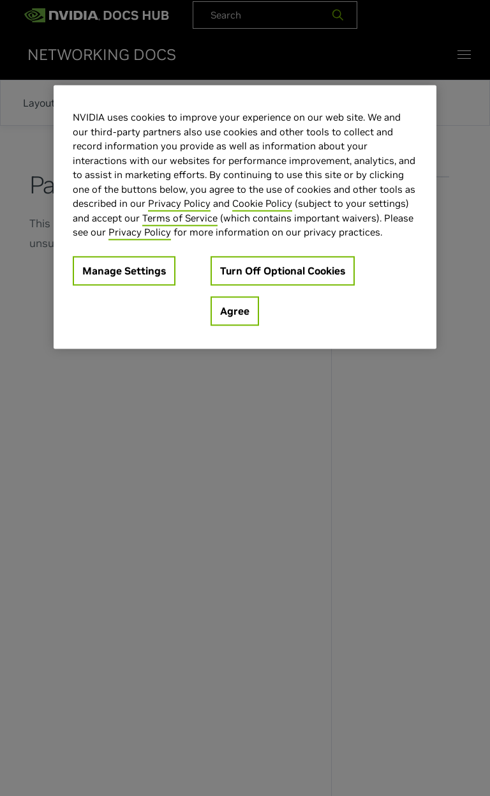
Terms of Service (180, 218)
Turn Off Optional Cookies (282, 270)
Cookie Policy (262, 203)
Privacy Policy (179, 203)
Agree (234, 310)
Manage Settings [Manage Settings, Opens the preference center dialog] (124, 270)
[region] (245, 217)
